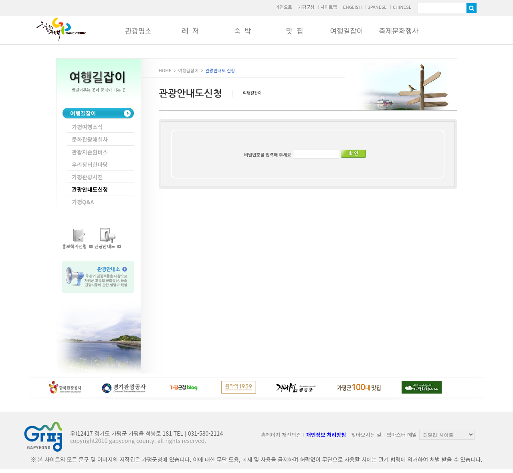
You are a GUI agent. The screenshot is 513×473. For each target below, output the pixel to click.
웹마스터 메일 (402, 434)
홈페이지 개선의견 (281, 434)
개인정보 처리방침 (326, 434)
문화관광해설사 (90, 139)
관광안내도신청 (90, 189)
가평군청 (306, 7)
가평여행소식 (87, 126)
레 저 (190, 30)
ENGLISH (352, 7)
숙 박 (242, 30)
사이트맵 (329, 7)
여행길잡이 (347, 30)
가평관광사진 (87, 177)
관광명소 (138, 30)
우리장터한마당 (90, 164)
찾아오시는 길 (366, 434)
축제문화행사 (398, 30)
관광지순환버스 (90, 152)
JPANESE (377, 7)
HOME (165, 70)
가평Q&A (83, 201)
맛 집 (294, 30)
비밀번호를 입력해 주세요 (267, 154)
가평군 (61, 29)
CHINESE (402, 7)
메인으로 (283, 7)
